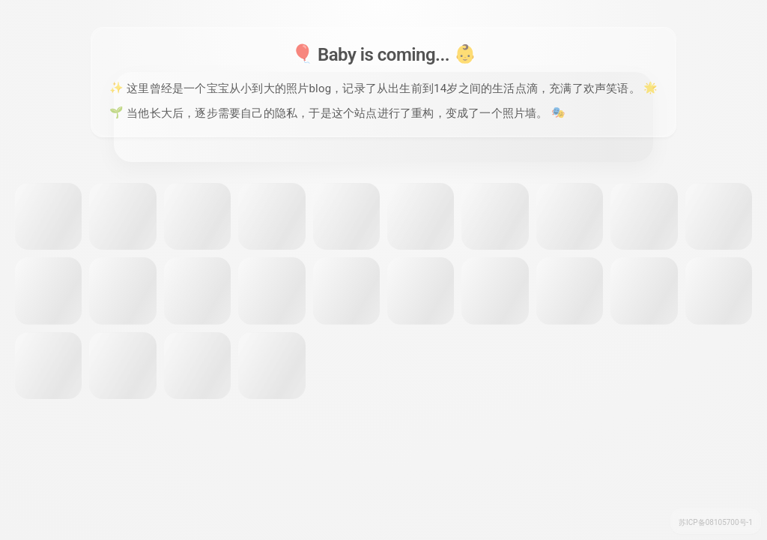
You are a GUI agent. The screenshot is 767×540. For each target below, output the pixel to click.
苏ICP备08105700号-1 (716, 522)
